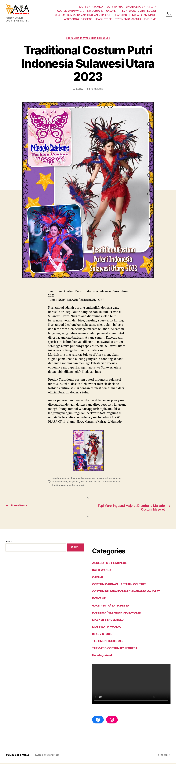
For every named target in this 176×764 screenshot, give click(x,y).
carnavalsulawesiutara (84, 479)
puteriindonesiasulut (90, 483)
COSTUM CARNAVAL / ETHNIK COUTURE (80, 11)
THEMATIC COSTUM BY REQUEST (137, 11)
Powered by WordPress (46, 756)
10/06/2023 (97, 90)
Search (9, 542)
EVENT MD (150, 19)
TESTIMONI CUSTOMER (128, 19)
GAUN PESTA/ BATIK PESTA (141, 7)
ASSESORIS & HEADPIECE (78, 19)
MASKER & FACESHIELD (108, 621)
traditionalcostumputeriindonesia (68, 486)
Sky (81, 90)
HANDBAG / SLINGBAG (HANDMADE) (135, 15)
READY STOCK (103, 19)
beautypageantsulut (62, 479)
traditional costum (111, 483)
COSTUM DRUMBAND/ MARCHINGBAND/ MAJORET (83, 15)
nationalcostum (59, 483)
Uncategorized (102, 656)
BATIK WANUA (115, 7)
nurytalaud (74, 483)
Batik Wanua (22, 756)
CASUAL (111, 11)
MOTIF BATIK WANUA (91, 7)
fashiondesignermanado (109, 479)
